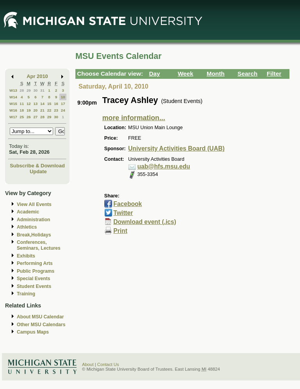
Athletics (27, 227)
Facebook (127, 204)
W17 (13, 117)
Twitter (123, 213)
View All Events (34, 204)
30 (35, 90)
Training (26, 294)
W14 (13, 97)
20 (35, 110)
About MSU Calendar (40, 317)
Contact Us (108, 364)
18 (22, 110)
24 (63, 110)
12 (29, 103)
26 (29, 117)
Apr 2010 (37, 76)
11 (22, 103)
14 (42, 103)
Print (120, 230)
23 (56, 110)
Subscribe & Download (37, 166)
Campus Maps (33, 332)
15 (49, 103)
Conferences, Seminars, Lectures (39, 245)
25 (22, 117)
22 (49, 110)
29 (29, 90)
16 (56, 103)
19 (29, 110)
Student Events (34, 286)
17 (63, 103)
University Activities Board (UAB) (176, 148)
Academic (28, 212)
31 (42, 90)
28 (22, 90)
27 (35, 117)
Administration (33, 219)
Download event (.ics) (144, 221)
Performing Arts (35, 263)
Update (38, 171)
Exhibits (26, 256)
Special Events (33, 278)
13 (35, 103)
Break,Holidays (34, 235)
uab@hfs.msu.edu (164, 166)
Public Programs (35, 271)
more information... (133, 118)
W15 (13, 103)
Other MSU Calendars (41, 324)
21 (42, 110)
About (88, 364)
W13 (13, 90)
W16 (13, 110)
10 (63, 97)
